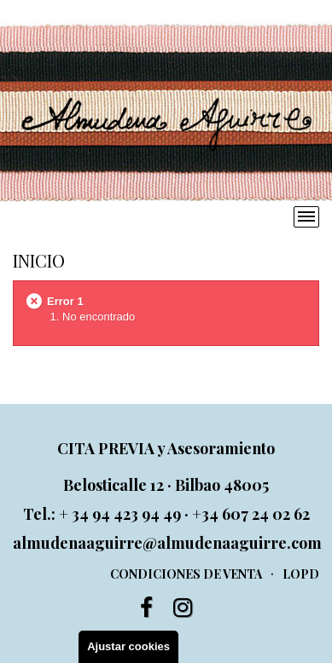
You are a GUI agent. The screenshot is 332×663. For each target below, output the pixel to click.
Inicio (39, 260)
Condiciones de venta (186, 574)
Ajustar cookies (128, 646)
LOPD (300, 574)
